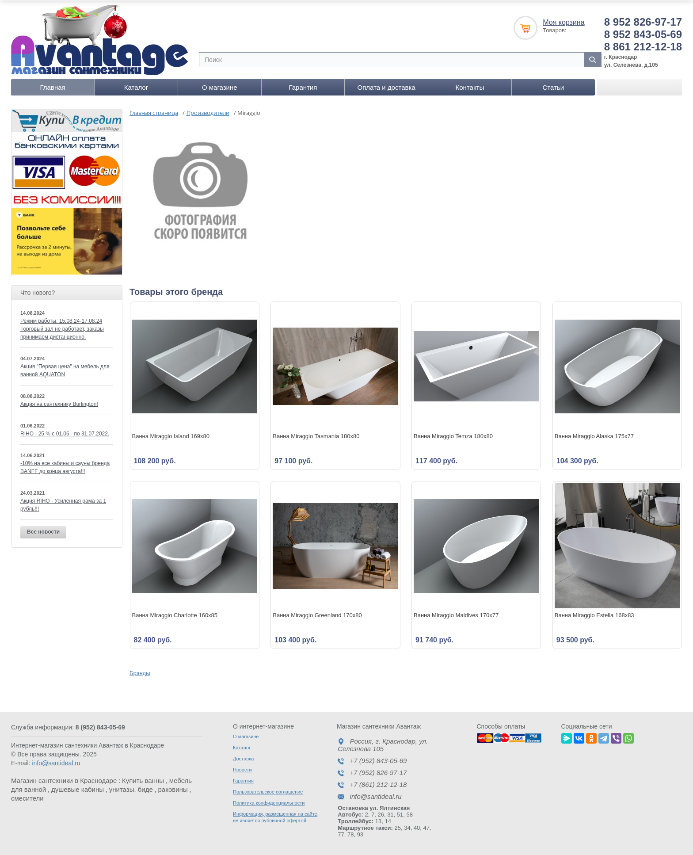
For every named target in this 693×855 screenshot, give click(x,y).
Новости (242, 769)
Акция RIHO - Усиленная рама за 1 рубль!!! (63, 504)
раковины (173, 789)
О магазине (219, 87)
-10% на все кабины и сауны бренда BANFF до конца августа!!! (65, 467)
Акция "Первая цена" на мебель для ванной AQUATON (64, 370)
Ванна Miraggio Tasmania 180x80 (316, 435)
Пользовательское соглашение (268, 791)
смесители (27, 798)
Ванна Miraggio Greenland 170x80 (317, 614)
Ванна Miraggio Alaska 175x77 (594, 435)
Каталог (136, 87)
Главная (52, 87)
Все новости (43, 531)
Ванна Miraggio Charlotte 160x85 (175, 614)
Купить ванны (143, 780)
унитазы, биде (131, 789)
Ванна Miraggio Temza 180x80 (453, 435)
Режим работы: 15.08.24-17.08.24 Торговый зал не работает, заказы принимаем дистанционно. (62, 328)
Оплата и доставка (386, 87)
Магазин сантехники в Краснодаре (64, 780)
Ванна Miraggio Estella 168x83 (594, 614)
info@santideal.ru (56, 762)
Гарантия (303, 87)
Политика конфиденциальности (269, 802)
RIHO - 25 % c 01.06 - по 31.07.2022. (64, 433)
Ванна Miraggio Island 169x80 (171, 435)
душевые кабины (77, 789)
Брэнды (139, 672)
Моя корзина (563, 22)
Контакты (469, 87)
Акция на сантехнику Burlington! (59, 404)
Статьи (553, 87)
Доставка (243, 758)
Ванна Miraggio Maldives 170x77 (456, 614)
